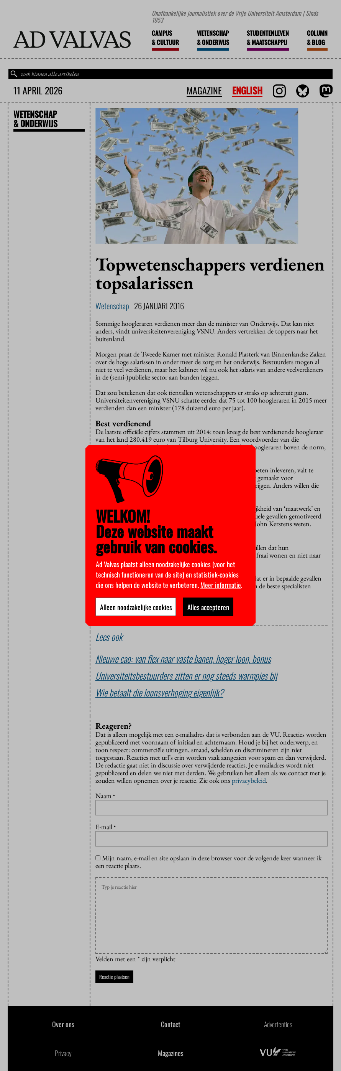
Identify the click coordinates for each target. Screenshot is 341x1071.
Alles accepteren (208, 607)
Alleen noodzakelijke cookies (136, 607)
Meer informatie (220, 584)
